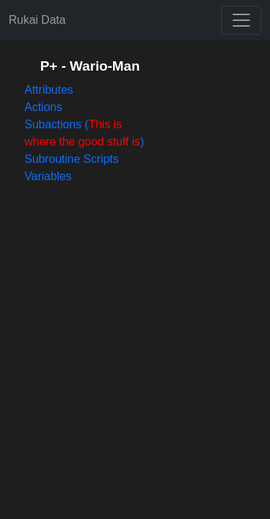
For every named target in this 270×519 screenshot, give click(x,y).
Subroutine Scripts (71, 159)
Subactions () (84, 133)
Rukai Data (37, 20)
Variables (48, 176)
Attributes (48, 90)
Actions (43, 107)
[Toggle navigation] (241, 20)
